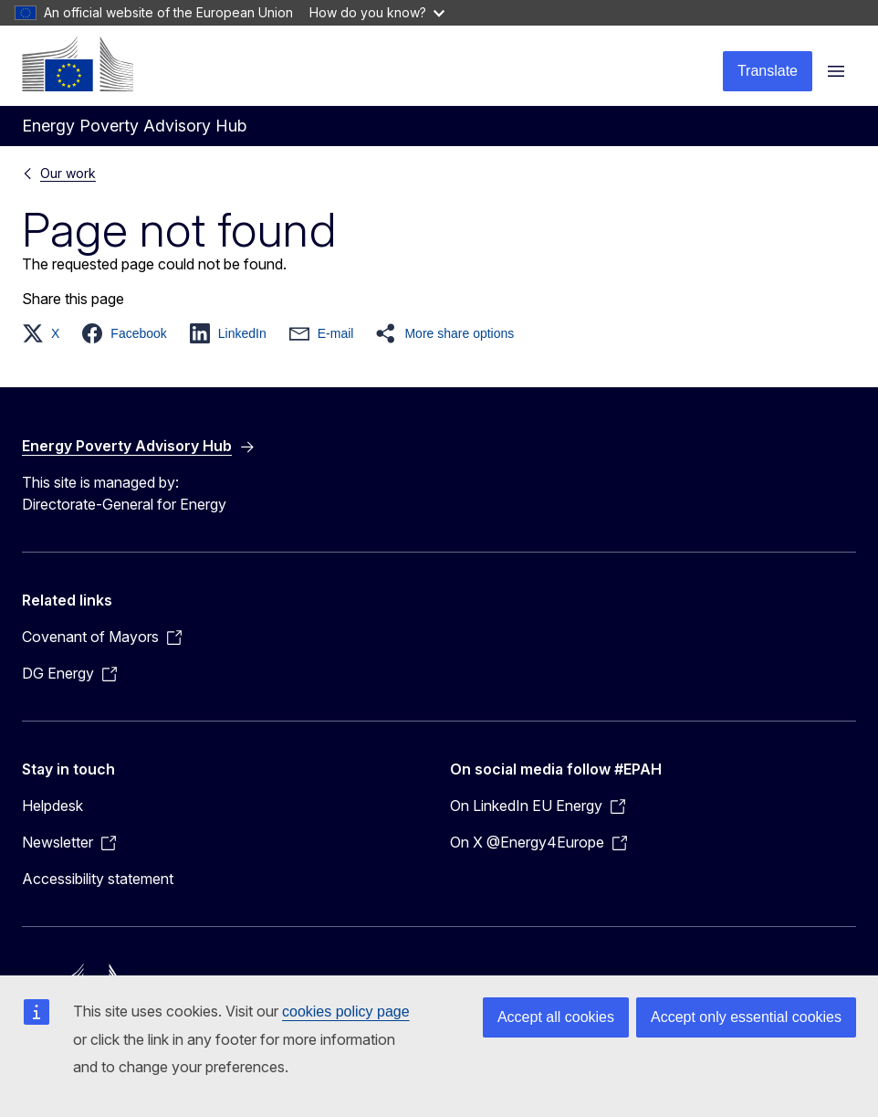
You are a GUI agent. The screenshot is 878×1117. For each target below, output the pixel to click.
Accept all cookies (555, 1017)
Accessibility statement (97, 878)
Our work (68, 173)
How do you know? (376, 12)
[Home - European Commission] (77, 64)
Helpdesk (52, 805)
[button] (46, 333)
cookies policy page (346, 1011)
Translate (767, 71)
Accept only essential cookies (746, 1017)
